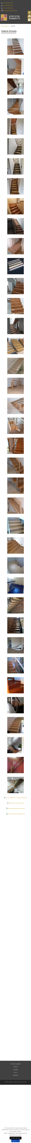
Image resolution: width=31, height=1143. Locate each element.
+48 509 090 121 (8, 5)
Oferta (15, 1125)
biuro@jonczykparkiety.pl (10, 10)
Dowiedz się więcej (15, 1138)
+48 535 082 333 (8, 8)
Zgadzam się (15, 1141)
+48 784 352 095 (8, 3)
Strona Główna (15, 1122)
